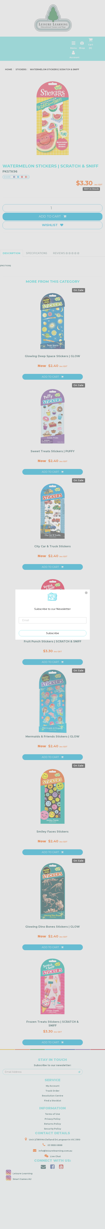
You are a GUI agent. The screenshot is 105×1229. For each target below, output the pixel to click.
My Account (52, 1086)
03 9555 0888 (52, 1144)
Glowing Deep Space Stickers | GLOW (52, 356)
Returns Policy (52, 1124)
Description (11, 253)
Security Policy (52, 1128)
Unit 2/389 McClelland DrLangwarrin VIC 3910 (52, 1139)
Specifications (36, 253)
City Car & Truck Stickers (52, 546)
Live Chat (52, 1156)
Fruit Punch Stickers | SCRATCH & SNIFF (52, 641)
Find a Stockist (52, 1100)
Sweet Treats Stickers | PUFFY (53, 451)
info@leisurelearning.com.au (52, 1150)
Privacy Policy (52, 1119)
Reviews (66, 253)
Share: (16, 177)
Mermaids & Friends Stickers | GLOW (52, 736)
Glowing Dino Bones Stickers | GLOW (52, 926)
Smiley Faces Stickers (52, 831)
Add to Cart (52, 216)
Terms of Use (52, 1114)
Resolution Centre (52, 1095)
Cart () (90, 44)
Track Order (52, 1091)
